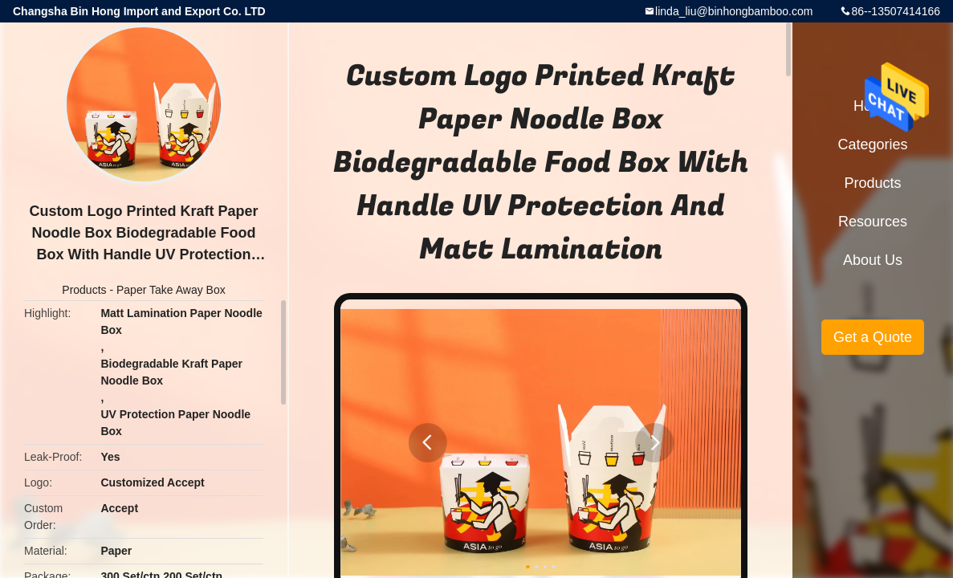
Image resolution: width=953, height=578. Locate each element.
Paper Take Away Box (171, 289)
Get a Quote (872, 337)
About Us (872, 260)
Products (84, 289)
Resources (872, 222)
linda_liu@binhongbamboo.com (733, 11)
